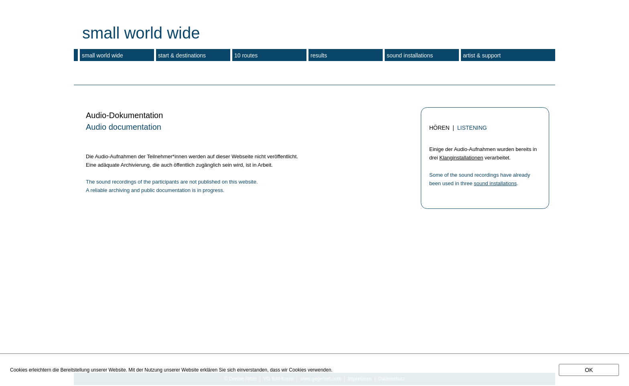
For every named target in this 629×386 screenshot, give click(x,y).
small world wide (102, 55)
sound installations (495, 183)
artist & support (482, 55)
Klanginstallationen (461, 158)
